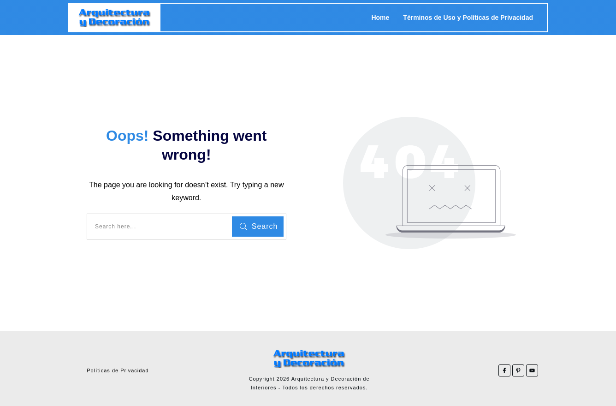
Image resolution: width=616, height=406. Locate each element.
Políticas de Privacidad (117, 370)
